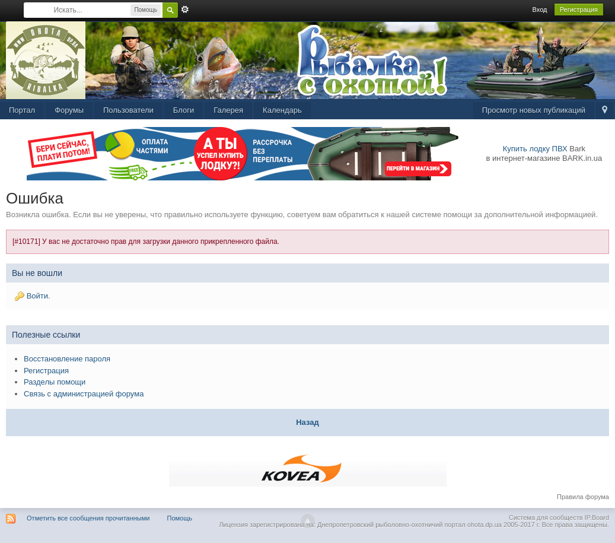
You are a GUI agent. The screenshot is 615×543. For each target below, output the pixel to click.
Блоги (183, 110)
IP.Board (597, 517)
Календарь (282, 110)
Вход (540, 9)
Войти (37, 295)
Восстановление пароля (67, 358)
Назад (307, 422)
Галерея (228, 110)
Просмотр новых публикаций (533, 110)
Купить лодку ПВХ (535, 148)
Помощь (180, 518)
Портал (22, 110)
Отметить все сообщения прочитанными (88, 518)
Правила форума (583, 496)
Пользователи (128, 110)
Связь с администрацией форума (84, 393)
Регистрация (579, 9)
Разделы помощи (54, 381)
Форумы (69, 110)
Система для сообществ (546, 517)
